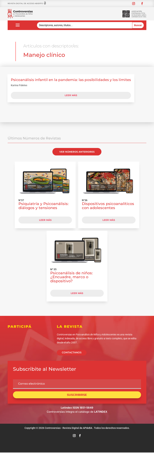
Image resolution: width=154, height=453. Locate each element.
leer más (71, 95)
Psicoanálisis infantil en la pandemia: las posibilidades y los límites (71, 80)
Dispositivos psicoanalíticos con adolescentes (108, 205)
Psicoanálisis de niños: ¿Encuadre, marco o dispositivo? (71, 277)
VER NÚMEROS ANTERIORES (76, 151)
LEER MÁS (45, 220)
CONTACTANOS (72, 352)
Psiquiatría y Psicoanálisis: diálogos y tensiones (43, 205)
